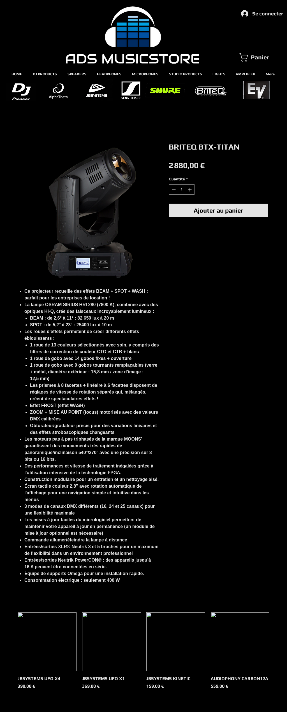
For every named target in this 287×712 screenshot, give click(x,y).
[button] (259, 57)
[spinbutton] (182, 189)
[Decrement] (173, 189)
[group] (143, 654)
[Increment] (190, 189)
